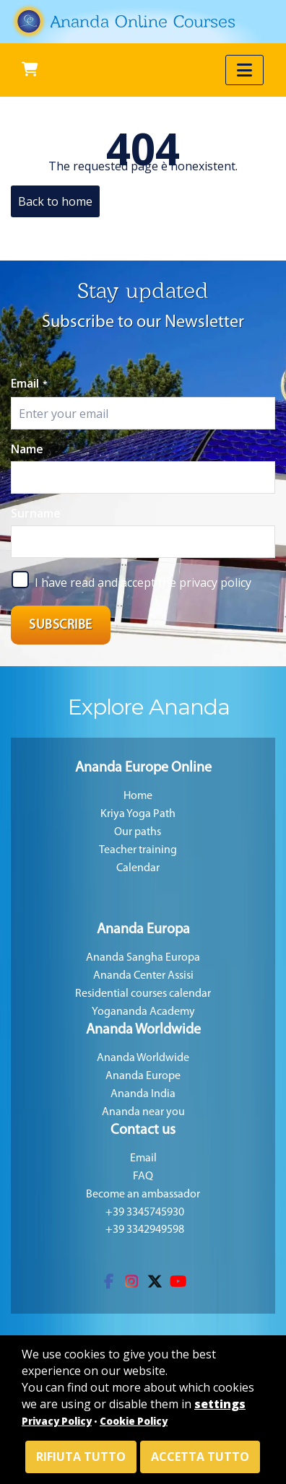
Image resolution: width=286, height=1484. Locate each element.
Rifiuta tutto (81, 1457)
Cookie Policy (134, 1421)
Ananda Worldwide (143, 1058)
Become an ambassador (143, 1194)
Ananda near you (143, 1112)
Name (27, 449)
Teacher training (138, 850)
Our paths (137, 832)
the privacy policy (204, 582)
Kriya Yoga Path (138, 814)
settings (220, 1404)
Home (138, 796)
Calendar (138, 868)
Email (29, 383)
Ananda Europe (143, 1076)
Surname (36, 513)
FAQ (143, 1176)
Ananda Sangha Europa (143, 958)
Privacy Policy (57, 1421)
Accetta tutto (200, 1457)
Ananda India (143, 1094)
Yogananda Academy (143, 1012)
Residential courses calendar (143, 994)
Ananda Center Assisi (143, 976)
